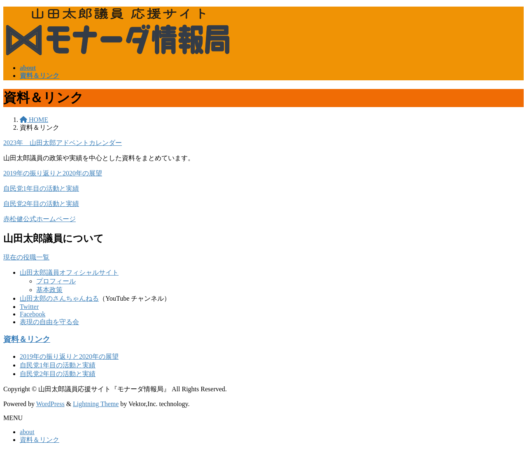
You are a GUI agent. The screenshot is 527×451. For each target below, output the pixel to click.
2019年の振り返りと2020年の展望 (52, 173)
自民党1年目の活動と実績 (41, 188)
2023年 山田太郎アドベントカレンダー (62, 142)
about (27, 431)
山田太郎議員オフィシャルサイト (69, 272)
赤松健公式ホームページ (39, 218)
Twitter (29, 306)
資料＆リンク (26, 339)
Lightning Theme (96, 403)
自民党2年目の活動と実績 (41, 203)
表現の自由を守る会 (49, 321)
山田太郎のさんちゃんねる (59, 298)
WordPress (50, 403)
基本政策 (49, 289)
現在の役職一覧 (26, 257)
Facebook (32, 314)
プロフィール (56, 281)
